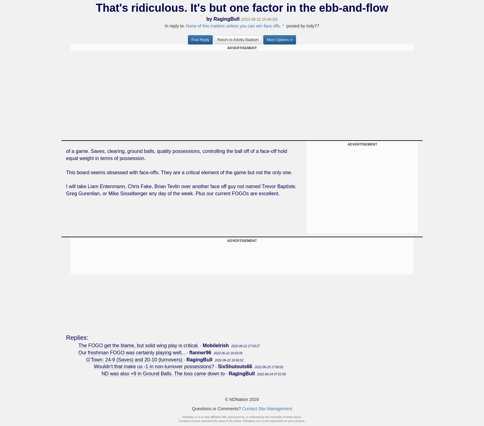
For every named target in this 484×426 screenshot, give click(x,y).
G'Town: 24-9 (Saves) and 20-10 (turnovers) (135, 359)
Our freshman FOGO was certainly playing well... (132, 352)
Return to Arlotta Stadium (238, 40)
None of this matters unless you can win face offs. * (235, 25)
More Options (280, 40)
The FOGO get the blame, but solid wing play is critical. (138, 345)
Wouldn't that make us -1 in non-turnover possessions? (154, 366)
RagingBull (227, 19)
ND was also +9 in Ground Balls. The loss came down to (163, 373)
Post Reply (200, 40)
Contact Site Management (267, 408)
